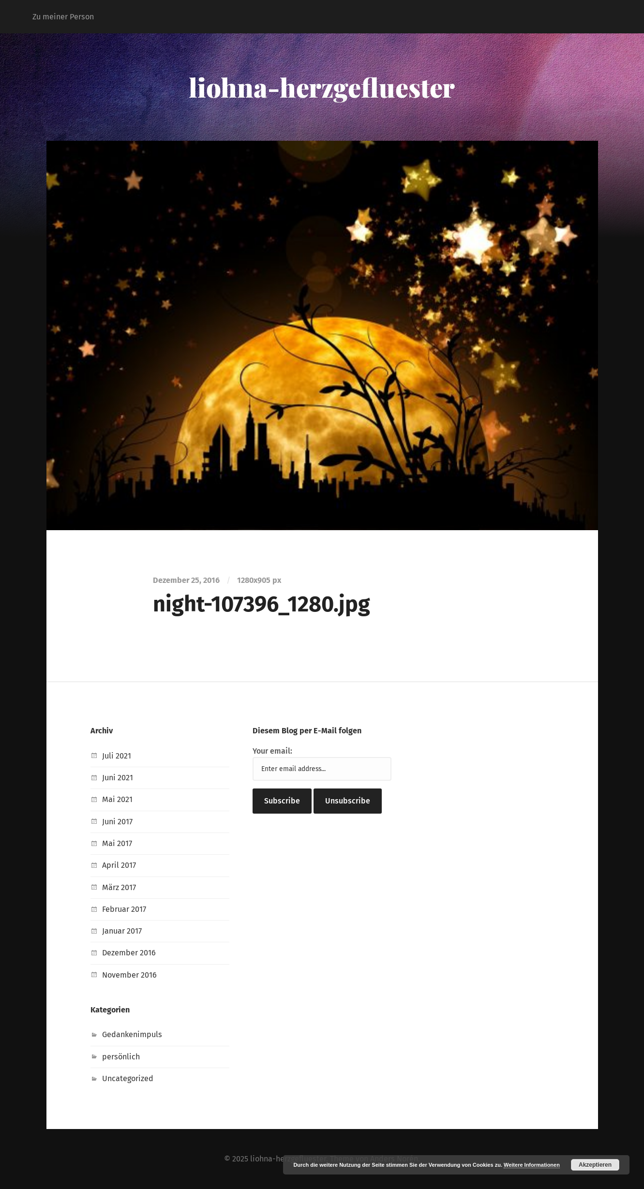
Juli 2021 (116, 755)
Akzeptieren (595, 1164)
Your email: (272, 751)
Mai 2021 (117, 799)
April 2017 (119, 865)
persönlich (121, 1056)
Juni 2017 (117, 821)
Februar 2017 (124, 909)
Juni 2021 (117, 777)
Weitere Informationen (532, 1165)
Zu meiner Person (63, 16)
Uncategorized (127, 1078)
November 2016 (129, 975)
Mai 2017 (117, 843)
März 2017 (119, 887)
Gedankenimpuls (132, 1034)
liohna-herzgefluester (322, 87)
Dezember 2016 (129, 952)
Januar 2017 (122, 931)
